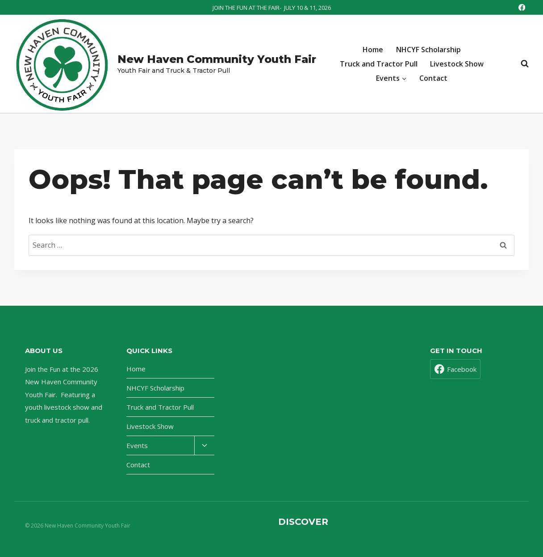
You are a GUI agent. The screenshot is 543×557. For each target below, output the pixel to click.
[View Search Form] (520, 64)
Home (373, 49)
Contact (433, 78)
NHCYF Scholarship (428, 49)
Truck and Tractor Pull (379, 64)
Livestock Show (457, 64)
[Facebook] (522, 7)
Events (137, 445)
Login (285, 538)
